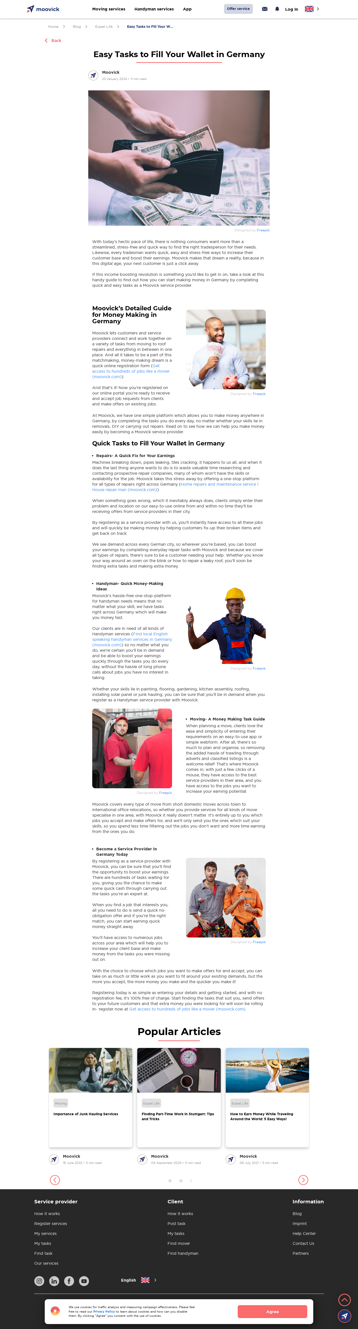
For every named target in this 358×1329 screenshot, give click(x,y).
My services (45, 1233)
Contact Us (303, 1243)
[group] (90, 1106)
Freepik (263, 230)
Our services (46, 1263)
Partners (301, 1253)
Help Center (304, 1233)
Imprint (300, 1223)
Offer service (238, 9)
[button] (54, 1180)
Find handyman (183, 1253)
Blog (297, 1213)
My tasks (42, 1243)
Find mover (179, 1243)
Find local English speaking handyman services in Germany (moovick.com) (132, 639)
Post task (176, 1223)
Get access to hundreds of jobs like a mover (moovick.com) (131, 371)
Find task (43, 1253)
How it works (47, 1213)
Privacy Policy (104, 1311)
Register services (50, 1223)
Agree (272, 1311)
